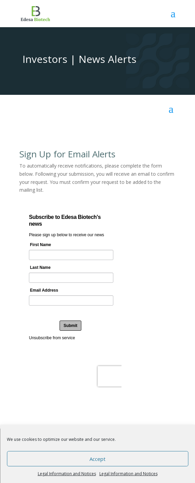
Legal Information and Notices (67, 474)
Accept (97, 458)
